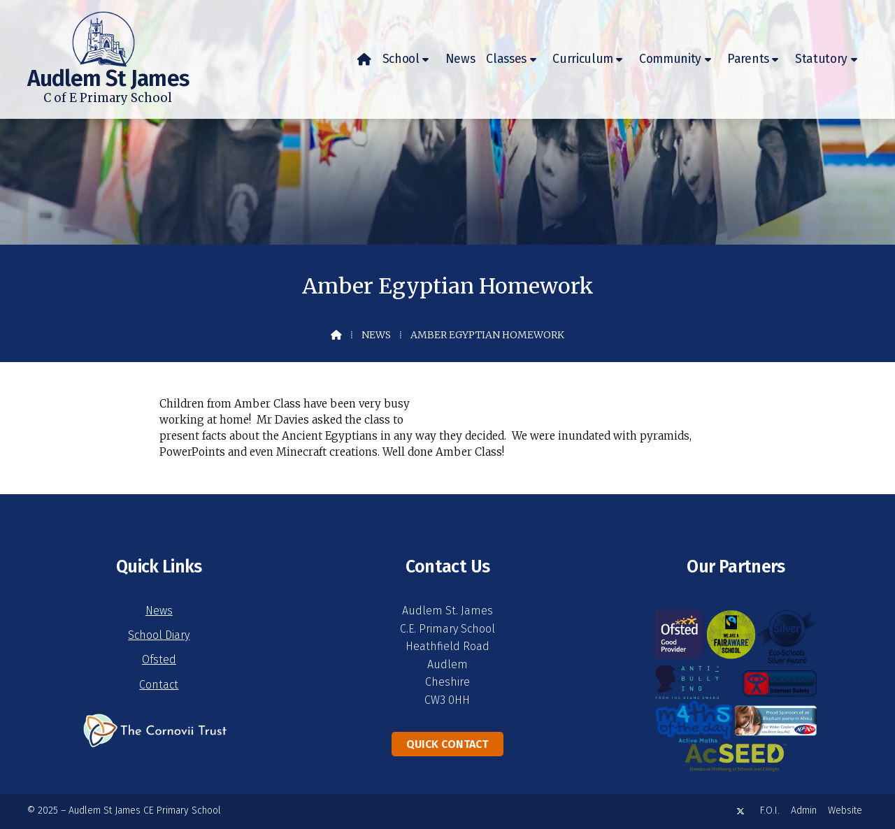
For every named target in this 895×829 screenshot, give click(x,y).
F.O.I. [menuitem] (770, 810)
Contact (158, 684)
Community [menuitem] (670, 59)
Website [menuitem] (845, 810)
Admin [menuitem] (804, 810)
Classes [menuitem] (506, 59)
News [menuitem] (460, 59)
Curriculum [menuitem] (582, 59)
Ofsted (159, 659)
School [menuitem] (401, 59)
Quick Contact (447, 744)
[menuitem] (364, 59)
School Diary (158, 635)
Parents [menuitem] (748, 59)
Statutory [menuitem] (821, 59)
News (376, 335)
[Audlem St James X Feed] (740, 811)
